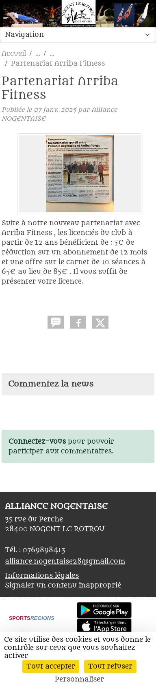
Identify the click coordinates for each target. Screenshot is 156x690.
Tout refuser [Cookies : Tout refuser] (110, 666)
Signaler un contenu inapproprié (63, 585)
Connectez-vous (37, 442)
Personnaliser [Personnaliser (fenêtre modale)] (79, 679)
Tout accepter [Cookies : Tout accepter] (50, 666)
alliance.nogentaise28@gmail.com (65, 562)
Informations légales (42, 576)
